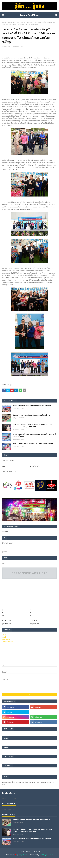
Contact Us (36, 851)
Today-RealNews (29, 15)
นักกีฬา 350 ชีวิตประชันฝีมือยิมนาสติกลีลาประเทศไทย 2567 (32, 406)
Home (22, 851)
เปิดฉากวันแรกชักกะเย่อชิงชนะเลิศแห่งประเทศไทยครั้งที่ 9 (31, 415)
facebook (7, 621)
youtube (7, 624)
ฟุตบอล (4, 466)
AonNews (7, 47)
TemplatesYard (23, 855)
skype (34, 624)
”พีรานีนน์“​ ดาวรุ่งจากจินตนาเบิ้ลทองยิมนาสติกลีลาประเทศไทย (33, 444)
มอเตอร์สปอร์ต (34, 466)
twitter (34, 621)
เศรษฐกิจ (11, 22)
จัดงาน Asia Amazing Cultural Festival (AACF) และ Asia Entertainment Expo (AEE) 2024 (32, 426)
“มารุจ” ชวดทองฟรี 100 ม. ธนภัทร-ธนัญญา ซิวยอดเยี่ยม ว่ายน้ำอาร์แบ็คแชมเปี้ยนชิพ (34, 435)
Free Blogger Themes (46, 855)
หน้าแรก (4, 22)
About (28, 851)
